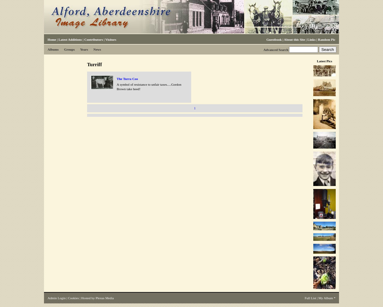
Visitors (110, 39)
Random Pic (326, 39)
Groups (69, 49)
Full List (310, 298)
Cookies (73, 298)
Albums (53, 49)
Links (311, 39)
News (97, 49)
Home (52, 39)
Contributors (93, 39)
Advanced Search (275, 50)
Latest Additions (70, 39)
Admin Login (57, 298)
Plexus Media (105, 298)
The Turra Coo (127, 79)
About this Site (294, 39)
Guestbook (274, 39)
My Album (325, 298)
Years (84, 49)
